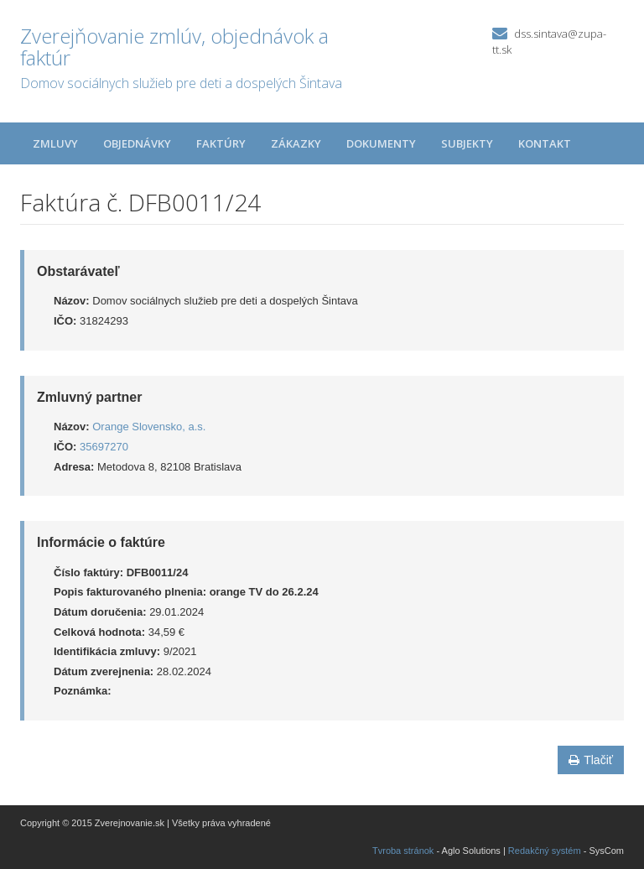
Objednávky (137, 143)
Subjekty (467, 143)
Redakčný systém (544, 851)
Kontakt (544, 143)
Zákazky (296, 143)
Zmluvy (55, 143)
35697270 (104, 446)
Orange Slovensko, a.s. (148, 426)
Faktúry (221, 143)
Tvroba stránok (403, 851)
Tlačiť (591, 760)
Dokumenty (381, 143)
